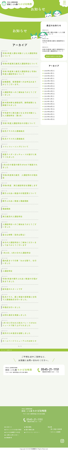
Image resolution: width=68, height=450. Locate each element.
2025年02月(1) (49, 76)
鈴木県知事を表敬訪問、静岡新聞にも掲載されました (19, 103)
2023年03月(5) (49, 119)
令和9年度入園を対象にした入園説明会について (20, 54)
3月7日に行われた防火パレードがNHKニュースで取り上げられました (19, 324)
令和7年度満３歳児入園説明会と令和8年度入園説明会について (19, 72)
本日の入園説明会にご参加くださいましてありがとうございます (19, 243)
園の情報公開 (30, 429)
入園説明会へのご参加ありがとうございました (19, 93)
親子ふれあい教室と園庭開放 (15, 201)
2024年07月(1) (49, 81)
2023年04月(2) (49, 117)
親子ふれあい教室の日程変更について (19, 193)
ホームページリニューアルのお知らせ (19, 341)
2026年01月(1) (49, 73)
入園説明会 (7, 271)
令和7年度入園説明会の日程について (19, 123)
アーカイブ (54, 65)
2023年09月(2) (49, 104)
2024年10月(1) (49, 78)
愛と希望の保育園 (56, 429)
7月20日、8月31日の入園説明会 (16, 252)
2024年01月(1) (49, 96)
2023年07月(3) (49, 109)
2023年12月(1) (49, 99)
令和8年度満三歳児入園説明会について (20, 63)
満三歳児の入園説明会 (12, 216)
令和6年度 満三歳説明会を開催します (20, 185)
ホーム (3, 350)
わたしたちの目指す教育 (14, 429)
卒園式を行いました (11, 307)
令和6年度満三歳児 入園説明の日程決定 (20, 176)
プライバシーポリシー (33, 432)
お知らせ (9, 427)
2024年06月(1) (49, 83)
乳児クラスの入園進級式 (13, 138)
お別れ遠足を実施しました (14, 315)
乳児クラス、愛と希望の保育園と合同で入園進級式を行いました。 (19, 298)
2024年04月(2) (49, 88)
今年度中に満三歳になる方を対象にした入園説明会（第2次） (19, 114)
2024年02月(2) (49, 94)
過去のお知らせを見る (54, 56)
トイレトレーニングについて (15, 146)
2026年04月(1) (49, 71)
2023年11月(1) (49, 101)
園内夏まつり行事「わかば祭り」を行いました (19, 261)
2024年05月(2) (49, 86)
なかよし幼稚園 (55, 432)
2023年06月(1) (49, 111)
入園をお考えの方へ (12, 435)
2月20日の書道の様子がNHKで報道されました (20, 166)
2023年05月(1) (49, 114)
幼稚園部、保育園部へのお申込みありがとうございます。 (19, 83)
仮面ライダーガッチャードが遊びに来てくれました (19, 155)
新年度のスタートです (12, 289)
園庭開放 (6, 208)
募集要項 (9, 437)
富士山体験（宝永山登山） (14, 234)
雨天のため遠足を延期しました (16, 333)
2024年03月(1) (49, 91)
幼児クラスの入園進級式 (13, 131)
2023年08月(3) (49, 106)
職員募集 (29, 427)
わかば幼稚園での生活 (13, 432)
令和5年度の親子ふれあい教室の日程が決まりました (20, 280)
